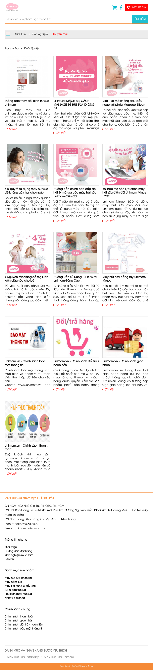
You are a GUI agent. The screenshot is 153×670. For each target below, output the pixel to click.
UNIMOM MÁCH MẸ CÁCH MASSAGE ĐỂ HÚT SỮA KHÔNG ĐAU (73, 105)
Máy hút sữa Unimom (18, 578)
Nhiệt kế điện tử (15, 598)
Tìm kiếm (140, 19)
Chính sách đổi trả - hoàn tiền (24, 625)
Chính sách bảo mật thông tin (24, 629)
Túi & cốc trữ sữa (15, 590)
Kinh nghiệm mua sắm (19, 555)
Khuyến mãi (59, 34)
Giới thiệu (21, 34)
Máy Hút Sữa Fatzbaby (23, 657)
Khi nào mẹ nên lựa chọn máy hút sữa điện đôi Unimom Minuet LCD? (124, 193)
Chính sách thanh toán (19, 617)
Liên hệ (9, 559)
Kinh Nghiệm (32, 48)
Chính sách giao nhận (19, 621)
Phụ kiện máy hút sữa (18, 594)
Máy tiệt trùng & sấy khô (20, 586)
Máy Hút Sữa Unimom (59, 657)
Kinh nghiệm (40, 34)
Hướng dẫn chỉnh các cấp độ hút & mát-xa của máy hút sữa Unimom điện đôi (74, 193)
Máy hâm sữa (13, 582)
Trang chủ (11, 48)
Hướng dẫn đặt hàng (18, 551)
